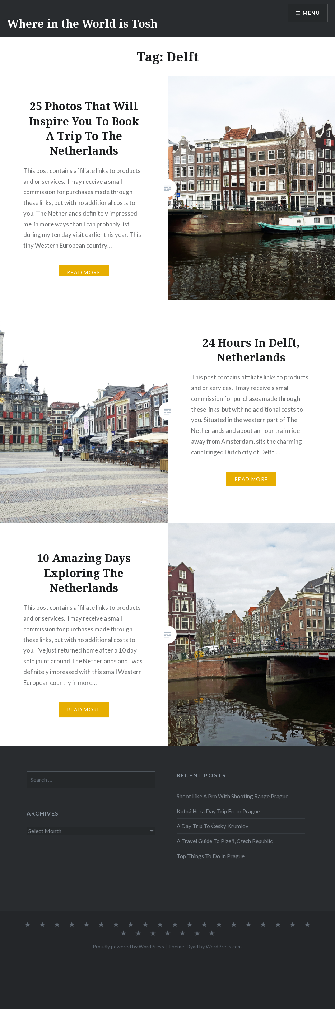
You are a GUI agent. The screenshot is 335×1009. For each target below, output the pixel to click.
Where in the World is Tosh (82, 23)
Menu (311, 13)
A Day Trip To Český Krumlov (212, 826)
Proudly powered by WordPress (128, 946)
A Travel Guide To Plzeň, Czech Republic (225, 841)
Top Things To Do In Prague (211, 856)
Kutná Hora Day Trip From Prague (218, 811)
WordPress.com (224, 946)
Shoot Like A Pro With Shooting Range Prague (232, 796)
